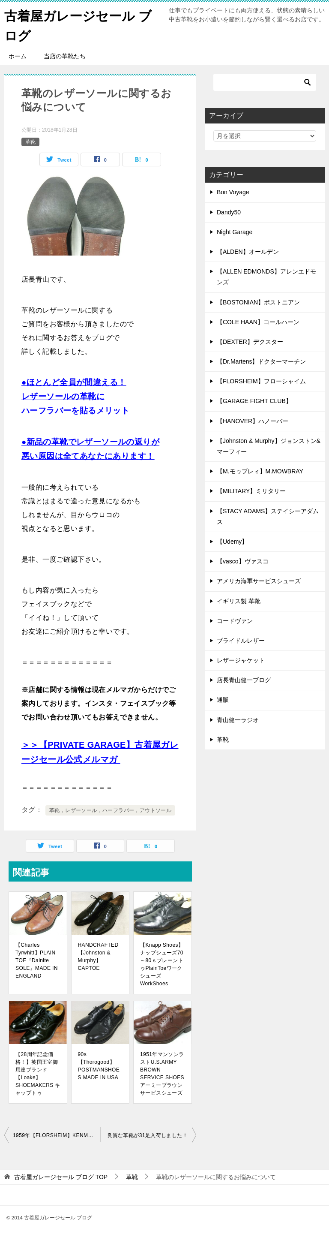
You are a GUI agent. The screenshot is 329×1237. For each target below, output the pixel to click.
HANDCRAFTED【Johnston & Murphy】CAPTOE (98, 955)
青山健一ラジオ (238, 719)
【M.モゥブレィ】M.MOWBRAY (260, 470)
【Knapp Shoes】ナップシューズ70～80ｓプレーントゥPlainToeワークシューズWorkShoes (161, 963)
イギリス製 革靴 (238, 600)
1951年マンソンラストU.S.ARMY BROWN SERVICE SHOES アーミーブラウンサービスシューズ (162, 1072)
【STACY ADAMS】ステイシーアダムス (268, 515)
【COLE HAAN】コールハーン (258, 321)
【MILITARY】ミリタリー (251, 490)
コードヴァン (235, 620)
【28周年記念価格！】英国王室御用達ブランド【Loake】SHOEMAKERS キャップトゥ (37, 1072)
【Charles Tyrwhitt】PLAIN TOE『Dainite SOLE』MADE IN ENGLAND (36, 959)
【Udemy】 (232, 541)
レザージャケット (241, 659)
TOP (61, 1176)
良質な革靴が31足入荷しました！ (147, 1135)
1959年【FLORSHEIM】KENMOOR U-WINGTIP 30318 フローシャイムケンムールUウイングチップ (56, 1135)
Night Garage (234, 231)
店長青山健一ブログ (244, 679)
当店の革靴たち (65, 55)
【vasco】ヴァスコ (243, 560)
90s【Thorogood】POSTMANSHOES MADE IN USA (99, 1065)
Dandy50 (229, 211)
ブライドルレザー (241, 639)
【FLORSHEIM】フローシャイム (261, 380)
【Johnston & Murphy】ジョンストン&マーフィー (268, 445)
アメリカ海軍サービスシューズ (259, 580)
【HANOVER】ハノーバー (252, 420)
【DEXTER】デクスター (250, 340)
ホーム (18, 55)
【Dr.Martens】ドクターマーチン (261, 361)
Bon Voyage (233, 191)
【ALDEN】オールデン (248, 251)
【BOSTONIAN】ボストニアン (258, 301)
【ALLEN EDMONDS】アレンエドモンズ (266, 276)
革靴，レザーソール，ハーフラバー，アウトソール (110, 810)
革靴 (30, 141)
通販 (223, 699)
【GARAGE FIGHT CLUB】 (254, 400)
